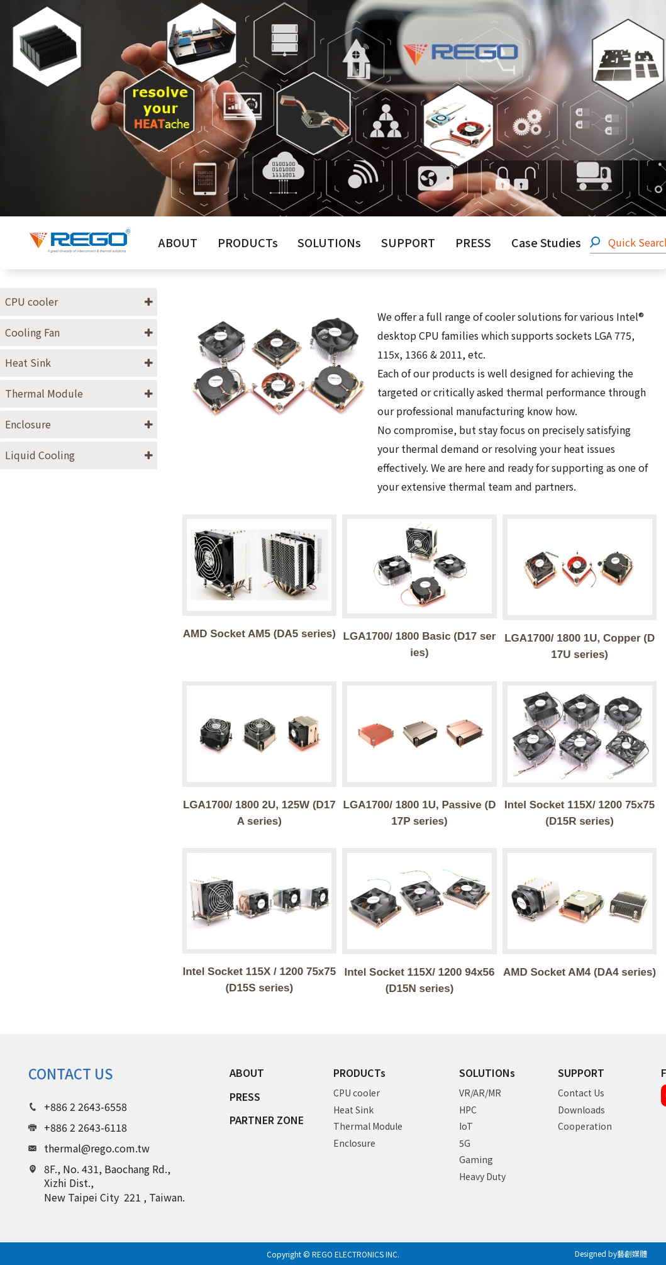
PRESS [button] (473, 242)
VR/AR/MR (480, 1092)
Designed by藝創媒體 (611, 1253)
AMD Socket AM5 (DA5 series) (259, 634)
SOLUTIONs (487, 1073)
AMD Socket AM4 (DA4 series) (579, 972)
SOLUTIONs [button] (329, 242)
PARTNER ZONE (267, 1119)
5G (464, 1143)
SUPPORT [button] (408, 242)
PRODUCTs (359, 1073)
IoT (466, 1126)
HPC (468, 1109)
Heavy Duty (482, 1176)
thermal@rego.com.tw (97, 1148)
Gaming (476, 1159)
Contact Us (581, 1092)
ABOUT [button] (177, 242)
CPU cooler (31, 301)
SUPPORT (581, 1073)
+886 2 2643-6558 (85, 1106)
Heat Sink (28, 362)
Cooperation (585, 1126)
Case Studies (546, 242)
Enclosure (28, 424)
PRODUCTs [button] (248, 242)
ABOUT (247, 1072)
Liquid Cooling (40, 454)
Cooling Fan (32, 332)
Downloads (581, 1109)
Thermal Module (44, 393)
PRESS (245, 1096)
